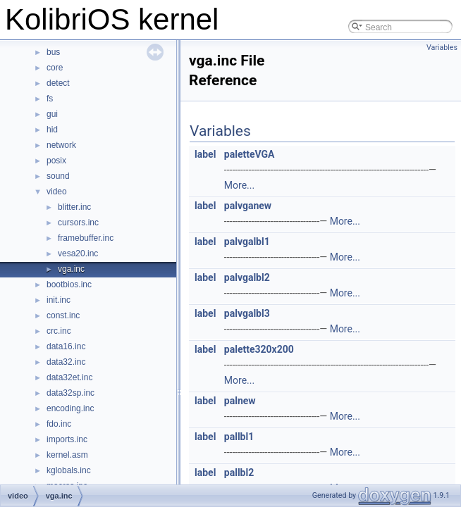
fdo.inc (59, 424)
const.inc (63, 315)
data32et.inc (69, 377)
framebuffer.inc (85, 238)
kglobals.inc (69, 470)
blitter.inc (74, 207)
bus (53, 52)
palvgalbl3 (247, 313)
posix (56, 160)
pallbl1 (239, 436)
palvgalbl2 (247, 277)
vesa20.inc (78, 253)
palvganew (247, 205)
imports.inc (67, 439)
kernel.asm (67, 455)
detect (58, 83)
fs (50, 99)
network (61, 145)
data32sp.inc (70, 393)
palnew (240, 400)
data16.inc (66, 346)
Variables (441, 47)
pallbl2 (239, 472)
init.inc (58, 300)
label (205, 154)
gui (52, 114)
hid (52, 129)
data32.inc (66, 362)
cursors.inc (78, 222)
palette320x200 (259, 349)
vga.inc (71, 269)
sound (58, 176)
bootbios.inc (69, 284)
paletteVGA (249, 154)
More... (239, 185)
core (55, 68)
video (57, 191)
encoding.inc (70, 408)
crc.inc (59, 331)
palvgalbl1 (247, 241)
